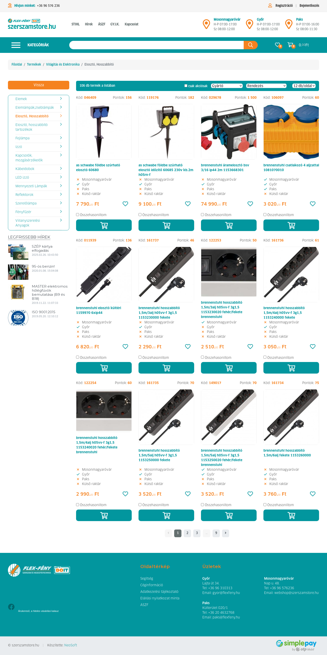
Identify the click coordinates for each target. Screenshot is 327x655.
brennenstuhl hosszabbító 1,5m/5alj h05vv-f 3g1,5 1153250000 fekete (159, 455)
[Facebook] (11, 607)
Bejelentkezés (309, 5)
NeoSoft (70, 645)
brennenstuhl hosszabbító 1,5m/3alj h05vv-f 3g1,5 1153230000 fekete (159, 313)
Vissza (39, 85)
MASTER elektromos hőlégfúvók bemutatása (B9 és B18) (49, 292)
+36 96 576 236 (48, 5)
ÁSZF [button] (101, 24)
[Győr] (249, 26)
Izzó (18, 147)
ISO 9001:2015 (43, 312)
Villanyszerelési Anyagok (27, 223)
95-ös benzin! (43, 266)
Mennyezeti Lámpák (31, 186)
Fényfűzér (23, 212)
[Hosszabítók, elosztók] (32, 24)
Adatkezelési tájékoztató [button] (159, 591)
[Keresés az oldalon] (156, 45)
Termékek (34, 64)
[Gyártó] (227, 86)
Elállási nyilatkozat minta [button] (159, 598)
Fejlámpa (22, 138)
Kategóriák (28, 45)
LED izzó (22, 177)
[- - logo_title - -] (225, 533)
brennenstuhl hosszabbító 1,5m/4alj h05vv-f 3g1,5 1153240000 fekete (284, 313)
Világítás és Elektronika (62, 64)
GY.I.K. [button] (114, 24)
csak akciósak (198, 86)
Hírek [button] (89, 24)
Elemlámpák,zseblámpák (34, 107)
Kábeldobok (24, 169)
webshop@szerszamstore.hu (296, 593)
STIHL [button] (75, 24)
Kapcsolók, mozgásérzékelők (29, 158)
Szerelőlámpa (26, 203)
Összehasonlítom (93, 215)
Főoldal (17, 64)
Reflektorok (24, 195)
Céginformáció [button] (151, 585)
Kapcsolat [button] (131, 24)
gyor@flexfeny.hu (226, 593)
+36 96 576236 (282, 588)
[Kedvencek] (125, 204)
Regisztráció (284, 5)
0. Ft (304, 45)
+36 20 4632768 (221, 612)
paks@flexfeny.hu (226, 617)
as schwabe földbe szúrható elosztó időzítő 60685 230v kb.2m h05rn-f (166, 170)
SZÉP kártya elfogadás (42, 248)
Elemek (21, 99)
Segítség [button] (146, 578)
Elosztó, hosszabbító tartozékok (31, 127)
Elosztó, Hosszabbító (32, 116)
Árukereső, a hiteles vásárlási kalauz (38, 611)
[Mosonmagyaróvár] (206, 26)
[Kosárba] (104, 225)
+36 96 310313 (220, 588)
